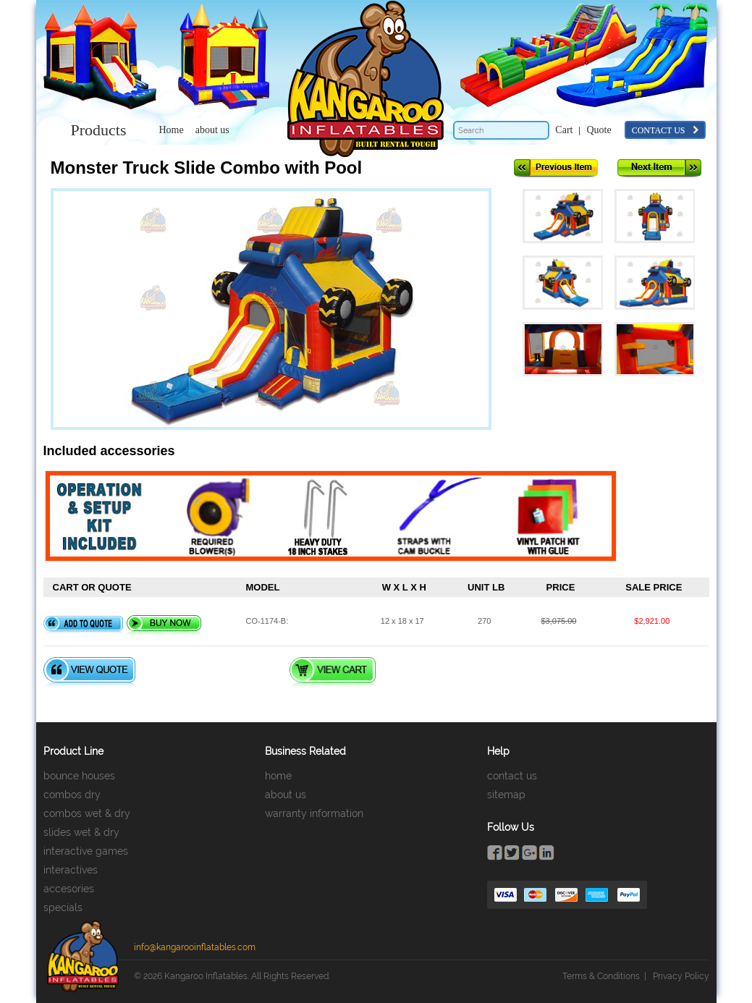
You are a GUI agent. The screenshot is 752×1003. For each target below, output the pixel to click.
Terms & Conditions (601, 976)
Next (659, 168)
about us (212, 129)
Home (171, 129)
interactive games (85, 851)
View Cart (333, 672)
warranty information (314, 813)
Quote (598, 129)
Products (99, 130)
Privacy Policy (681, 976)
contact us (665, 130)
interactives (70, 870)
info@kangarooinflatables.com (194, 947)
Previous (556, 168)
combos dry (72, 794)
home (278, 776)
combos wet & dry (86, 813)
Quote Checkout (211, 672)
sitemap (506, 794)
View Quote (89, 672)
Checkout (435, 672)
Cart (564, 129)
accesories (68, 888)
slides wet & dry (81, 832)
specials (63, 907)
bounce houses (79, 776)
